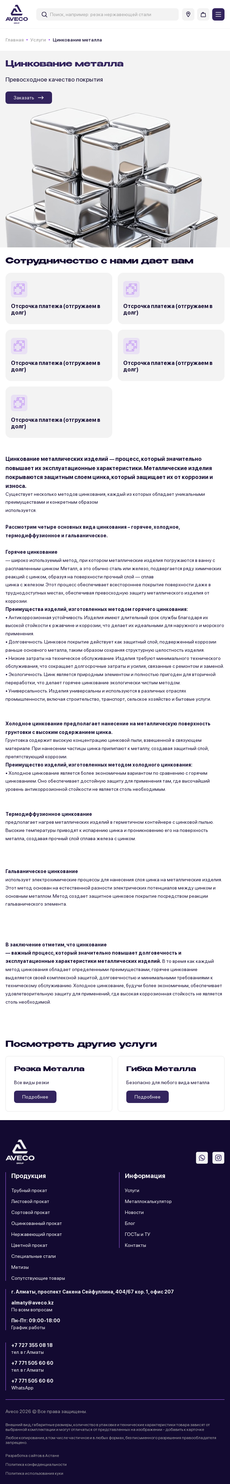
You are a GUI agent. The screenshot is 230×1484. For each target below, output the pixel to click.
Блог (130, 1223)
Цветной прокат (29, 1245)
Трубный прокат (29, 1190)
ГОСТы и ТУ (137, 1234)
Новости (134, 1212)
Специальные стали (33, 1256)
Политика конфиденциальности (36, 1464)
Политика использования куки (34, 1473)
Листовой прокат (30, 1201)
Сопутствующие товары (38, 1278)
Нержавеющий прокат (36, 1234)
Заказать (29, 97)
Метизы (20, 1267)
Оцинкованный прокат (36, 1223)
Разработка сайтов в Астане (32, 1455)
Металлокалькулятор (148, 1201)
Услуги (38, 39)
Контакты (135, 1245)
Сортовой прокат (30, 1212)
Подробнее (35, 1097)
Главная (14, 39)
